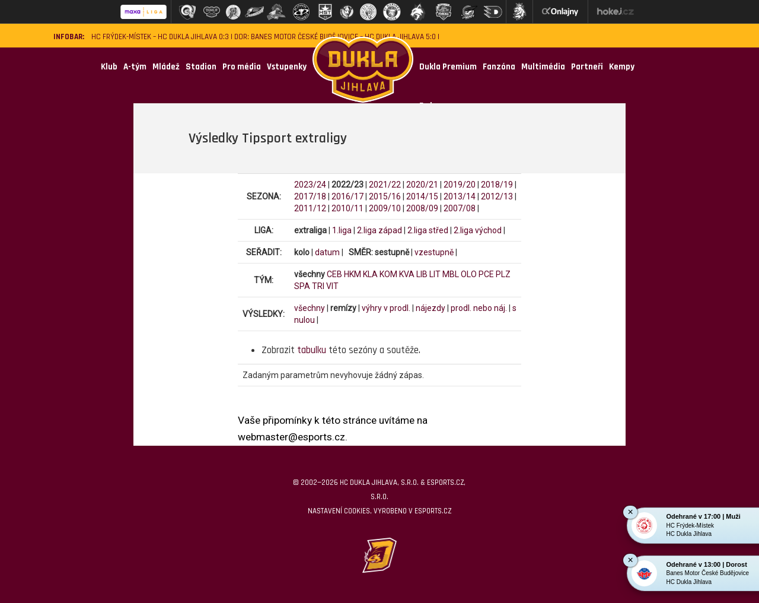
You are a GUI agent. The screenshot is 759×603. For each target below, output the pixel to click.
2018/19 (497, 184)
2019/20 (460, 184)
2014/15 (422, 196)
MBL (450, 274)
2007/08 (460, 208)
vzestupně (434, 252)
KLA (370, 274)
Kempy (621, 66)
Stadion (201, 66)
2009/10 (385, 208)
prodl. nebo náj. (479, 308)
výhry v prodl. (386, 308)
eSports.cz (432, 511)
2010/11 (347, 208)
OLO (469, 274)
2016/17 (347, 196)
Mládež (166, 66)
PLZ (503, 274)
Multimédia (543, 66)
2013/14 (460, 196)
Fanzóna (499, 66)
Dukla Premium (448, 66)
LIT (435, 274)
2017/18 (310, 196)
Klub (109, 66)
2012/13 (497, 196)
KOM (388, 274)
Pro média (241, 66)
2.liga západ (379, 230)
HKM (352, 274)
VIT (332, 286)
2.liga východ (478, 230)
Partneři (587, 66)
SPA (302, 286)
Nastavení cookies (339, 511)
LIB (422, 274)
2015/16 (385, 196)
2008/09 (422, 208)
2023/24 (310, 184)
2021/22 (385, 184)
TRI (318, 286)
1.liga (342, 230)
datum (327, 252)
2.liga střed (427, 230)
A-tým (134, 66)
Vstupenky (287, 66)
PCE (486, 274)
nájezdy (430, 308)
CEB (334, 274)
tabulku (311, 350)
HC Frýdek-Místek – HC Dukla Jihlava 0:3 (160, 37)
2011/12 (310, 208)
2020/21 (422, 184)
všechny (309, 308)
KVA (406, 274)
